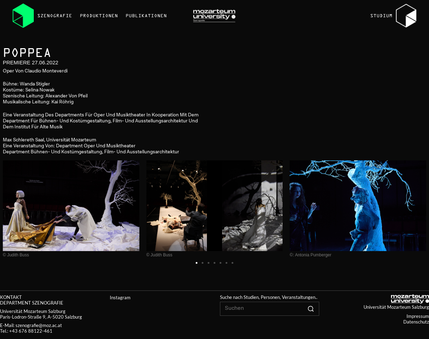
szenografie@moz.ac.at (38, 325)
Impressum (417, 316)
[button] (196, 263)
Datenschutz (416, 322)
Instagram (120, 297)
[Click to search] (311, 308)
